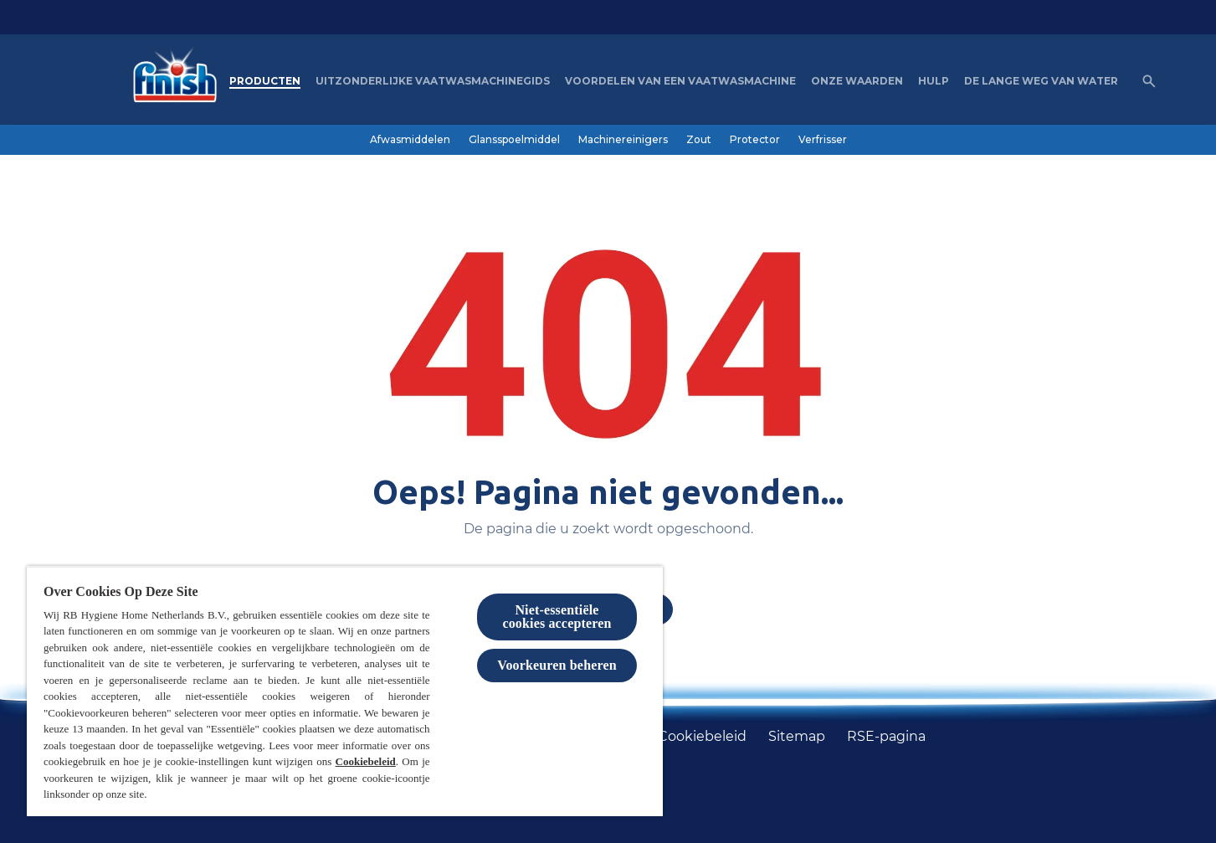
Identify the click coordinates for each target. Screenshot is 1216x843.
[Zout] (698, 139)
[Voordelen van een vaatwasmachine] (680, 81)
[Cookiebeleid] (702, 737)
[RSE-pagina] (886, 737)
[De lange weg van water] (1041, 81)
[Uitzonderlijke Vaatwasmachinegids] (433, 81)
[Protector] (755, 139)
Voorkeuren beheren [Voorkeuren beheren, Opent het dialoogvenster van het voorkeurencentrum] (557, 665)
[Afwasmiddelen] (410, 139)
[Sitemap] (796, 737)
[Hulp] (933, 81)
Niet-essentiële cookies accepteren (556, 616)
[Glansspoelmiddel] (514, 139)
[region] (345, 691)
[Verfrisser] (823, 139)
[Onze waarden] (857, 81)
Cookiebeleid (366, 761)
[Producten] (264, 81)
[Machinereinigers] (623, 139)
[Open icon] (1149, 81)
